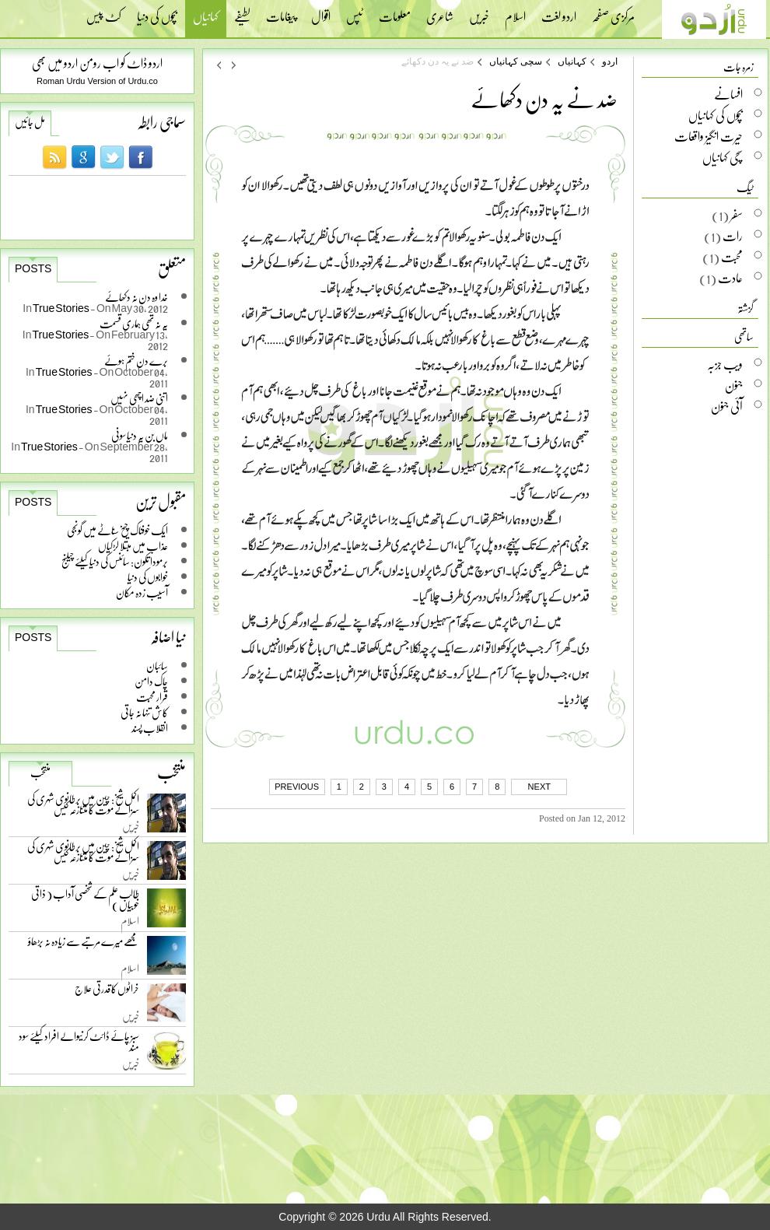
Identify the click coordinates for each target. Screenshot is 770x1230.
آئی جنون (727, 406)
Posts (33, 268)
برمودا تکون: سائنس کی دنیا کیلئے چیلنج (114, 561)
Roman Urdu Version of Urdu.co (97, 81)
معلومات (395, 12)
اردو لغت (558, 12)
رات (733, 235)
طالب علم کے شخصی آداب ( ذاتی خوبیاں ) (85, 902)
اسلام (515, 12)
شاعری (439, 12)
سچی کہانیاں (515, 61)
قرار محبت (152, 697)
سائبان (157, 665)
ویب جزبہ (725, 364)
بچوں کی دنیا (157, 12)
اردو (610, 61)
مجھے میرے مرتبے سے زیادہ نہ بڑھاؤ (83, 945)
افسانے (728, 94)
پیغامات (281, 12)
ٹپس (354, 12)
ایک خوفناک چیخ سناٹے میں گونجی (117, 530)
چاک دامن (151, 681)
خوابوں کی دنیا (148, 577)
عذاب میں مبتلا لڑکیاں (133, 546)
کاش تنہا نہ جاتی (144, 712)
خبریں (479, 12)
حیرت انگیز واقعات (708, 136)
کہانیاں (206, 18)
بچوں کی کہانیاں (715, 115)
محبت (732, 256)
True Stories (61, 308)
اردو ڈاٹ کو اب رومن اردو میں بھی (97, 62)
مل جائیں (30, 122)
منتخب (40, 772)
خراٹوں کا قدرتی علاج (107, 992)
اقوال (321, 12)
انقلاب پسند (149, 728)
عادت (730, 277)
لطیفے (242, 12)
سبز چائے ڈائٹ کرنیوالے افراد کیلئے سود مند (79, 1044)
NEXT (539, 786)
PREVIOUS (297, 786)
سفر (736, 214)
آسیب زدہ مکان (142, 592)
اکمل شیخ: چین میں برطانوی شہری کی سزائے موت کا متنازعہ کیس (83, 807)
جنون (734, 385)
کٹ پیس (103, 12)
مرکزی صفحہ (613, 12)
